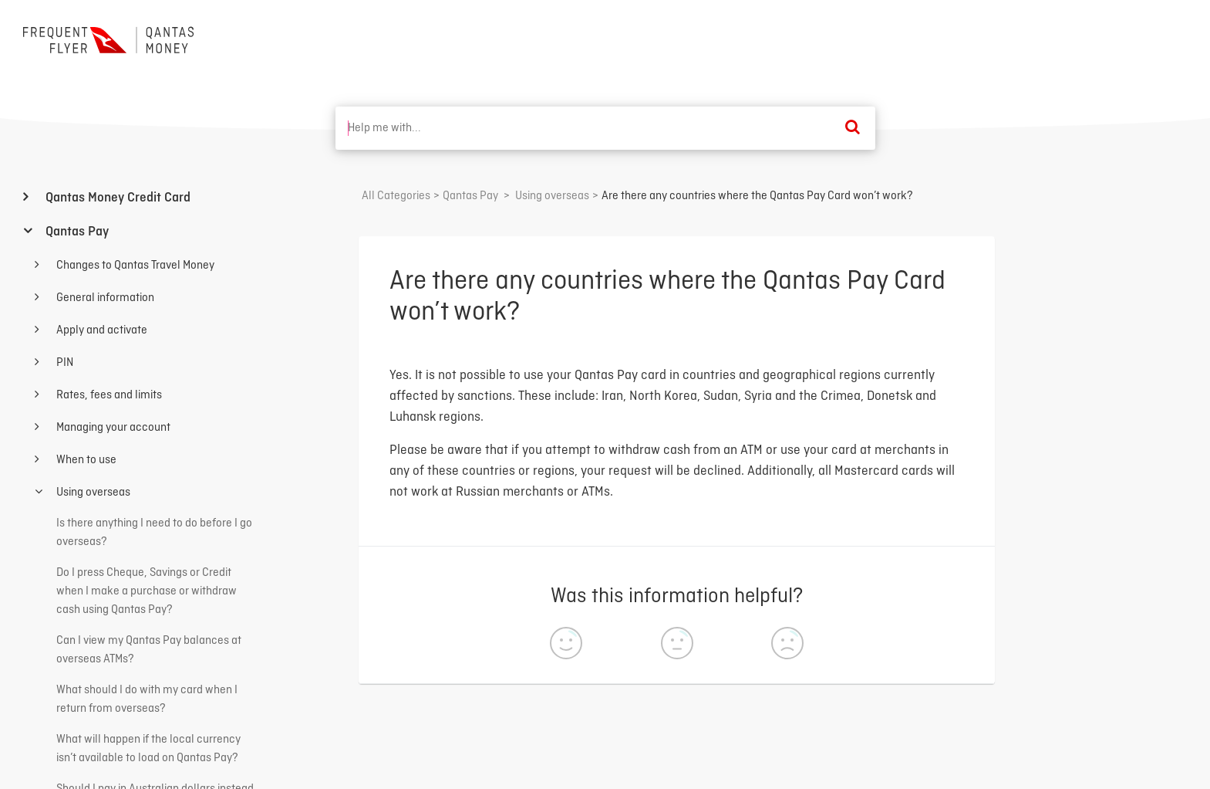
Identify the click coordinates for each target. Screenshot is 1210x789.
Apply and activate (100, 330)
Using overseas (92, 492)
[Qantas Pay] (470, 196)
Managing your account (112, 427)
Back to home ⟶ (1130, 38)
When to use (85, 460)
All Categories (396, 196)
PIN (63, 363)
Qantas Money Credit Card (116, 198)
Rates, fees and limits (108, 395)
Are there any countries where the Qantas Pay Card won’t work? (757, 196)
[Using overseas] (552, 196)
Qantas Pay (75, 232)
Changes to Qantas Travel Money (134, 265)
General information (104, 298)
